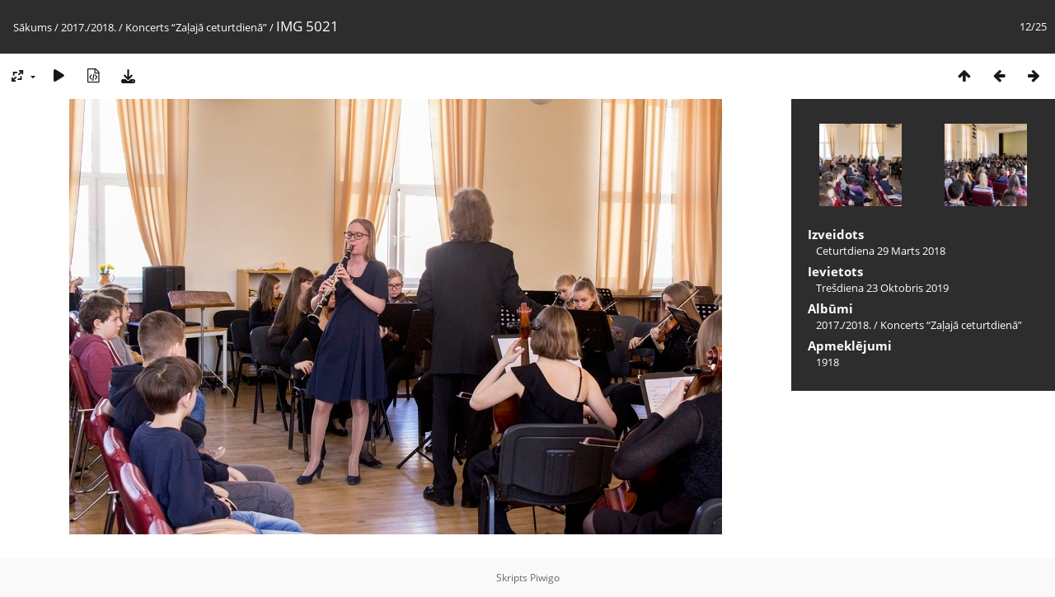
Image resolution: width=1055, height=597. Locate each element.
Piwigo (545, 578)
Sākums (32, 27)
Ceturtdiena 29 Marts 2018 (880, 250)
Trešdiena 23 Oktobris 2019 (882, 287)
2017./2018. (88, 27)
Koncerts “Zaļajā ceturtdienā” (196, 27)
